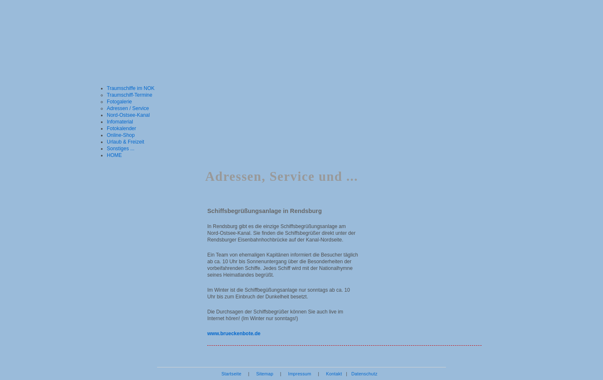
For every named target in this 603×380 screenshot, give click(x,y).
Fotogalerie (119, 102)
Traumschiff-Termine (129, 95)
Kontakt (334, 373)
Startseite (232, 373)
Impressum (299, 373)
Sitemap (264, 373)
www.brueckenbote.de (233, 333)
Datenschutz (364, 373)
